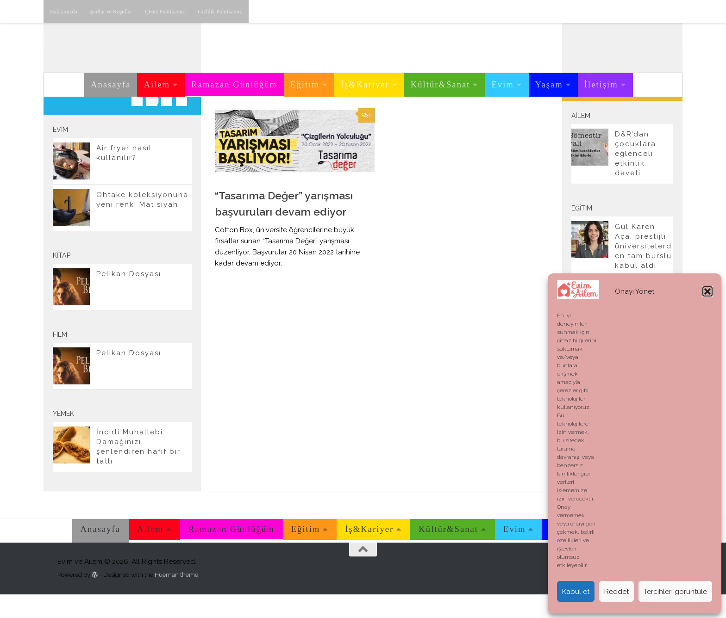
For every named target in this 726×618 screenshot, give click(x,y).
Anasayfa (111, 84)
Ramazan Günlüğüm (234, 84)
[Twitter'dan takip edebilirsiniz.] (166, 124)
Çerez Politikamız (165, 11)
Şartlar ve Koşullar (111, 11)
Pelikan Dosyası (128, 297)
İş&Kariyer (365, 84)
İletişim (601, 84)
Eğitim (304, 84)
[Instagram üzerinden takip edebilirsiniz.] (137, 124)
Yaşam (549, 84)
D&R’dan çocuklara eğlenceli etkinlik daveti (635, 177)
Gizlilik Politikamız (220, 11)
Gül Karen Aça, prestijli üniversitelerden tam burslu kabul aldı (643, 269)
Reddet (616, 591)
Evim (502, 84)
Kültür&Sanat (440, 84)
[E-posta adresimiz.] (181, 124)
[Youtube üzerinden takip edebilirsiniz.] (151, 124)
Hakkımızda (63, 11)
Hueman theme (176, 598)
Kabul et (575, 591)
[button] (707, 291)
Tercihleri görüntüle (675, 591)
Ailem (157, 84)
